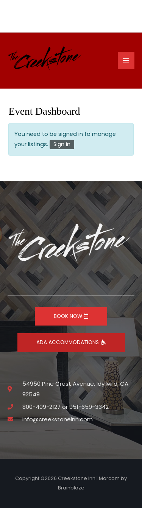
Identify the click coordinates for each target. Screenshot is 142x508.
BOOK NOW (71, 316)
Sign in (61, 144)
